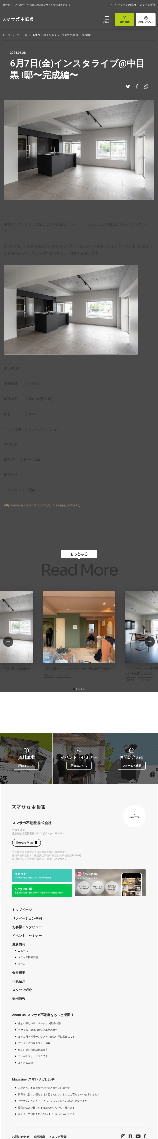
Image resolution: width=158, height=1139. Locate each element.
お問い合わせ (20, 1136)
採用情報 (18, 998)
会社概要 (18, 972)
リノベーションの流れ (122, 4)
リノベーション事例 (27, 918)
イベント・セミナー (27, 935)
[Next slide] (150, 642)
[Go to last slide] (8, 642)
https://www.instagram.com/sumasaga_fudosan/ (42, 505)
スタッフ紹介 (22, 990)
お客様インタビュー (27, 927)
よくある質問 (147, 4)
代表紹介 (18, 981)
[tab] (74, 689)
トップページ (22, 910)
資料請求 (39, 1136)
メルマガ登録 (57, 1136)
